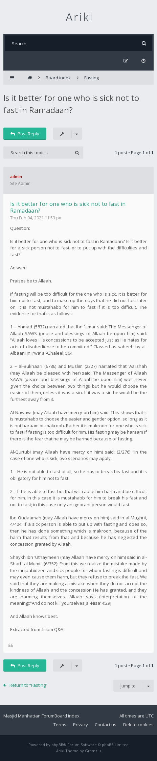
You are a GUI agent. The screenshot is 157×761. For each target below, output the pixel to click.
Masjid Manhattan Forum (28, 716)
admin (16, 177)
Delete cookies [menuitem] (138, 725)
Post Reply (24, 134)
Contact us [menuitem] (105, 725)
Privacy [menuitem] (80, 725)
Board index (67, 716)
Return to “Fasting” (28, 685)
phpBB (57, 744)
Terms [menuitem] (59, 725)
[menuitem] (143, 61)
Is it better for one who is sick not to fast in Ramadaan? (68, 207)
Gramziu (93, 750)
